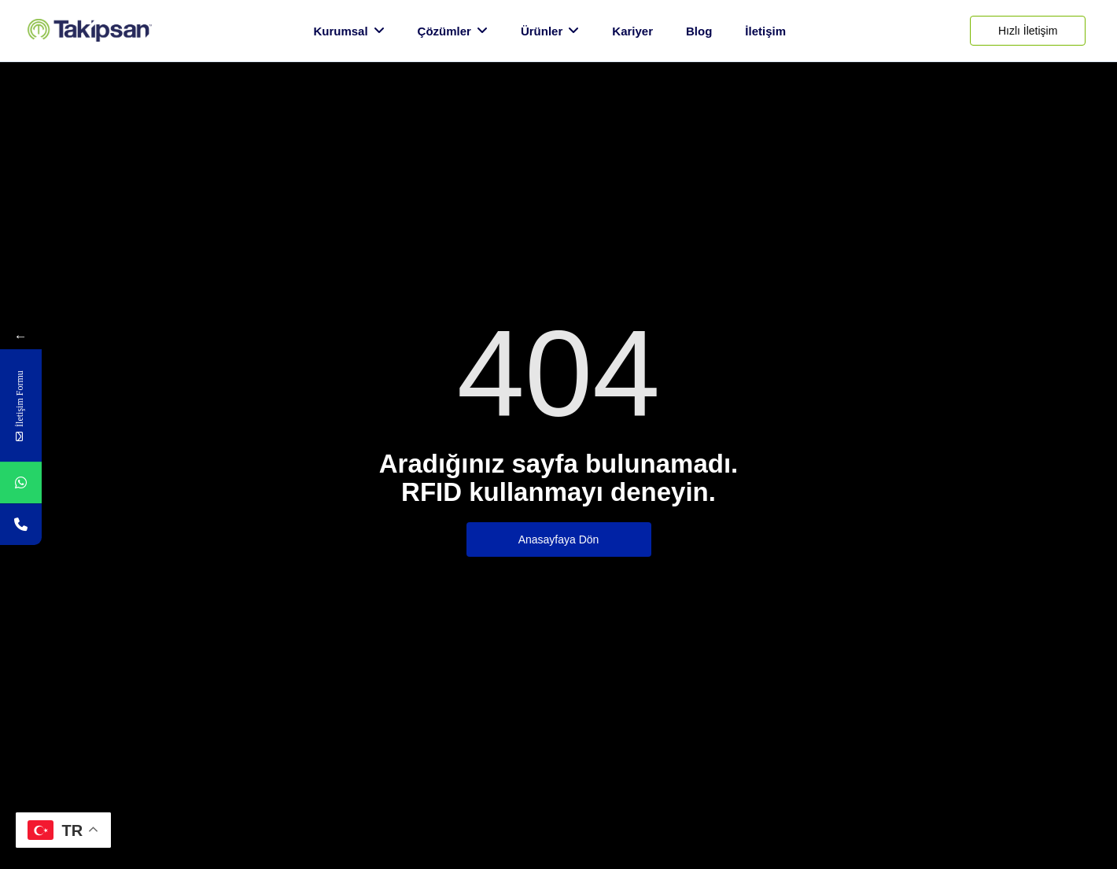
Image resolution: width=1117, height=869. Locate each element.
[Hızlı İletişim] (1028, 31)
